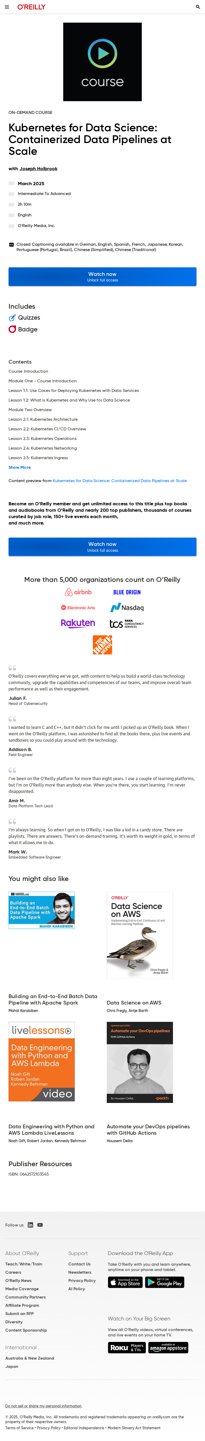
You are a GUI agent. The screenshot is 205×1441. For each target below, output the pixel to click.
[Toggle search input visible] (198, 7)
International (21, 1347)
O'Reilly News (18, 1280)
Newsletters (79, 1272)
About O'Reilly (22, 1253)
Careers (13, 1272)
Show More (20, 467)
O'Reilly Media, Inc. (37, 225)
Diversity (13, 1322)
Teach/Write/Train (23, 1264)
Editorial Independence (84, 1428)
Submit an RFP (19, 1313)
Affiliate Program (22, 1305)
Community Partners (25, 1297)
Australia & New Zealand (29, 1358)
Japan (11, 1366)
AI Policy (76, 1289)
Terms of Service (19, 1428)
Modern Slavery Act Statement (134, 1428)
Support (78, 1253)
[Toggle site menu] (7, 7)
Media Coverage (22, 1289)
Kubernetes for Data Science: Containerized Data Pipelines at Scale (120, 480)
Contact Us (79, 1264)
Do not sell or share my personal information (43, 1406)
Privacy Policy (82, 1280)
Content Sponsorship (26, 1330)
